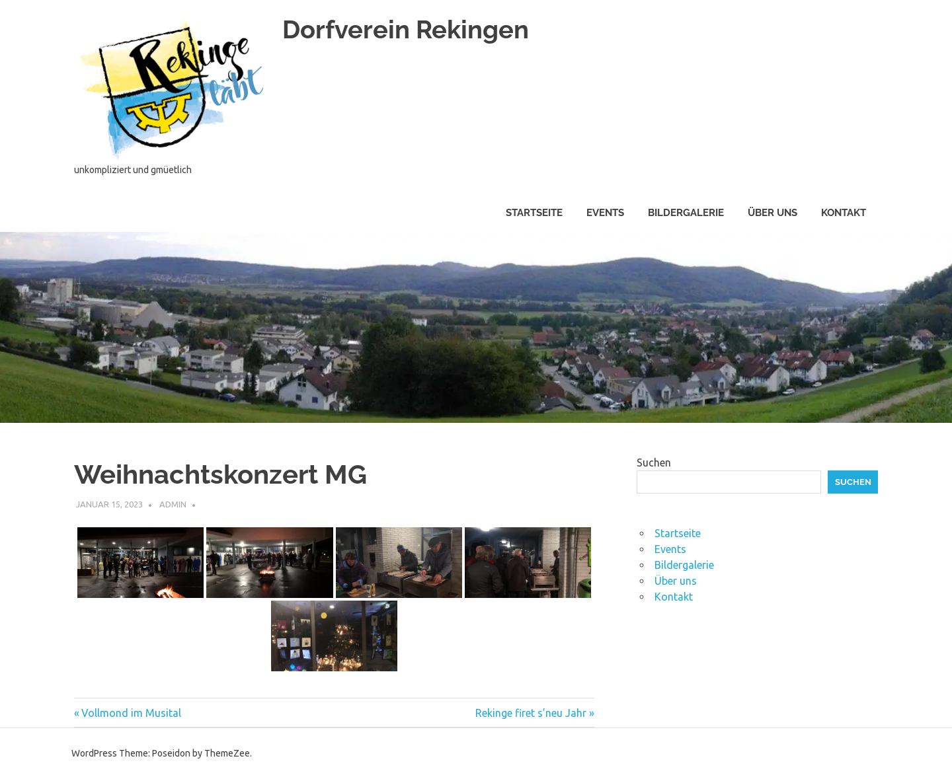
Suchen (654, 462)
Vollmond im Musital (131, 713)
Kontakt (843, 213)
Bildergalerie (686, 213)
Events (605, 213)
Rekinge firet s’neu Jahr (530, 713)
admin (172, 504)
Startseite (534, 213)
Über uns (772, 213)
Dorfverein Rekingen (405, 29)
